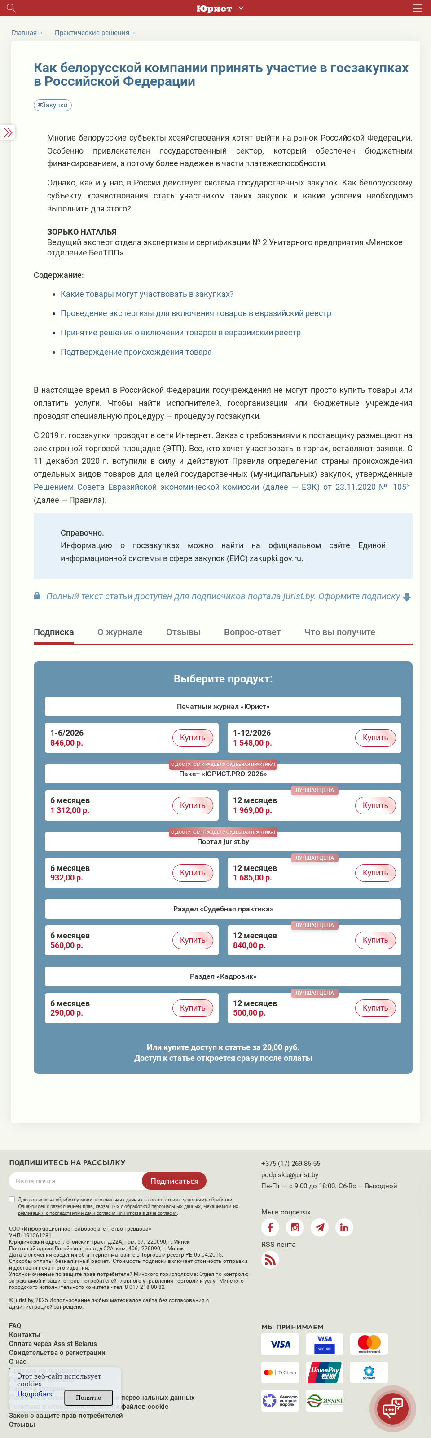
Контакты (24, 1335)
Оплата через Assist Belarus (53, 1344)
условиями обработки (208, 1199)
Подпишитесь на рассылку (67, 1162)
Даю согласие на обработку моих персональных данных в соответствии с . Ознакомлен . (128, 1206)
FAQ (15, 1326)
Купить (193, 737)
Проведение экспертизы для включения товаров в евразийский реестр (196, 313)
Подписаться (174, 1181)
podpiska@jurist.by (289, 1175)
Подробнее (35, 1394)
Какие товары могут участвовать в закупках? (147, 294)
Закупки (55, 105)
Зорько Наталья (82, 232)
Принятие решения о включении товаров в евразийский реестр (181, 332)
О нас (17, 1362)
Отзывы (22, 1424)
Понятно (88, 1397)
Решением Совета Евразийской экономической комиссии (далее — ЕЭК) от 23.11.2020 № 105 (220, 487)
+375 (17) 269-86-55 (290, 1164)
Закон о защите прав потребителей (66, 1416)
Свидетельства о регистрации (57, 1353)
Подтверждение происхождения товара (136, 351)
